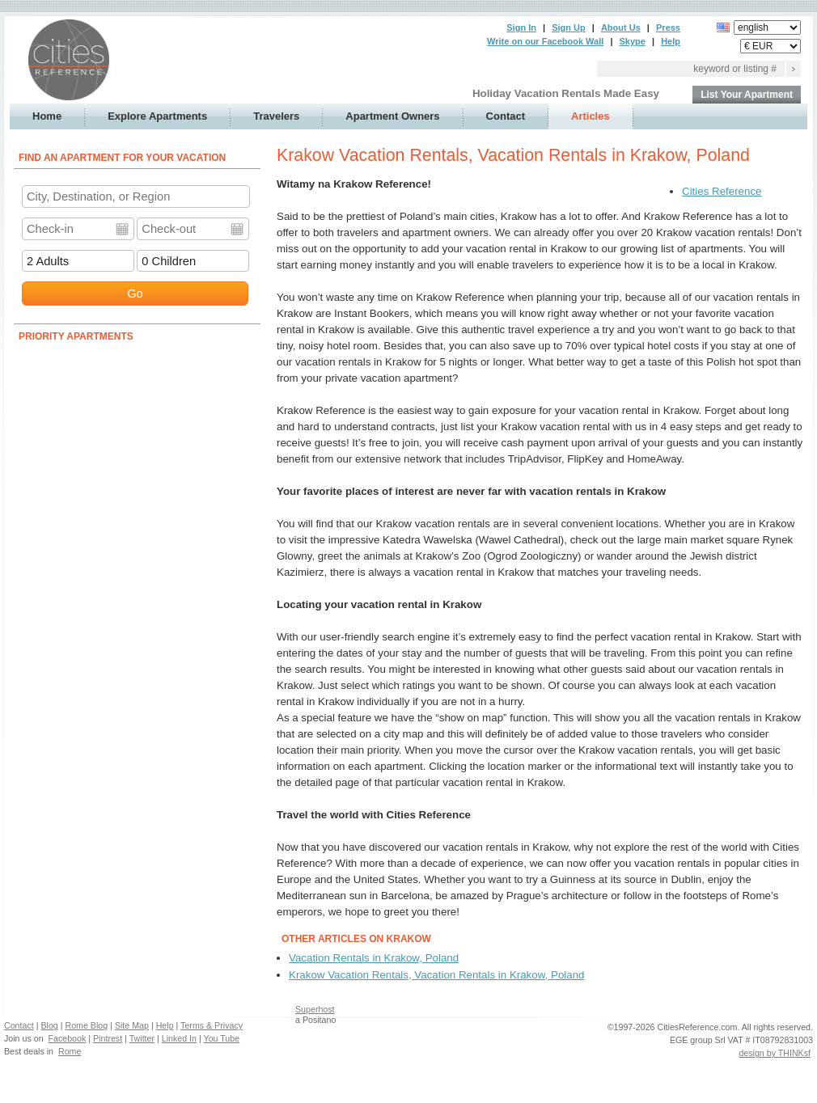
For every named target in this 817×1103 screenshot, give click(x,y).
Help (670, 41)
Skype (633, 41)
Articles (590, 116)
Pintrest (107, 1038)
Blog (48, 1025)
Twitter (142, 1038)
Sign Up (569, 27)
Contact (505, 116)
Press (668, 27)
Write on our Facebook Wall (545, 41)
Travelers (276, 116)
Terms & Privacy (211, 1025)
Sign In (521, 27)
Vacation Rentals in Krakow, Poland (374, 958)
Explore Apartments (157, 116)
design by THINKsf (775, 1053)
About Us (621, 27)
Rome (69, 1051)
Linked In (179, 1038)
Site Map (132, 1025)
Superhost (315, 1009)
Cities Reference (722, 191)
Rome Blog (86, 1025)
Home (46, 116)
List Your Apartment (747, 94)
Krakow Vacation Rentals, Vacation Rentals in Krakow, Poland (437, 975)
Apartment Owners (392, 116)
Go (135, 293)
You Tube (222, 1038)
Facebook (68, 1038)
